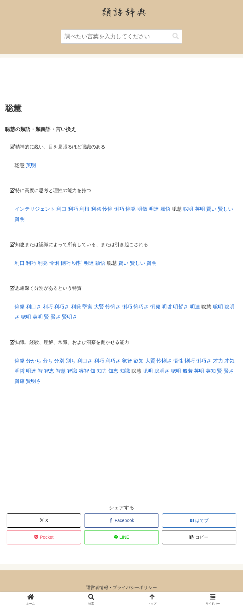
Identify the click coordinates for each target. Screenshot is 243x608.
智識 (72, 371)
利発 (96, 209)
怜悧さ (113, 306)
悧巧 (119, 209)
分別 (59, 360)
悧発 (131, 209)
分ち (48, 360)
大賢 (99, 306)
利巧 (73, 209)
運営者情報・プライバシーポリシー (121, 587)
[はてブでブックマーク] (199, 520)
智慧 (61, 371)
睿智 (84, 371)
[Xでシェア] (44, 520)
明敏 (142, 209)
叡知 (139, 360)
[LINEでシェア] (121, 537)
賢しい (225, 209)
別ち (71, 360)
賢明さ (69, 317)
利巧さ (61, 306)
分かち (33, 360)
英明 (31, 165)
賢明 (20, 219)
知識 (125, 371)
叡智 (127, 360)
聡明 (188, 209)
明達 (154, 209)
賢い (211, 209)
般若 (188, 371)
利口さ (33, 306)
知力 (102, 371)
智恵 (49, 371)
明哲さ (180, 306)
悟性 (178, 360)
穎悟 (165, 209)
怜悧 (108, 209)
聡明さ (162, 371)
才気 (229, 360)
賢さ (56, 317)
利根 (84, 209)
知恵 (113, 371)
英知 (211, 371)
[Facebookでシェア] (121, 520)
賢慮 (20, 381)
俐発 (20, 306)
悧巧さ (141, 306)
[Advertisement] (121, 82)
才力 (218, 360)
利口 (61, 209)
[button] (175, 36)
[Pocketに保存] (44, 537)
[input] (121, 36)
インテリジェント (35, 209)
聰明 (26, 317)
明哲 (77, 263)
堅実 (87, 306)
